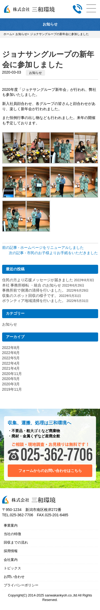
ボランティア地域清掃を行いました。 (34, 300)
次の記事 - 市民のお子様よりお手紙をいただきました (53, 253)
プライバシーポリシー (21, 585)
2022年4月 (11, 363)
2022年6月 (11, 353)
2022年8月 (11, 347)
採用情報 (11, 551)
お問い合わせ (14, 577)
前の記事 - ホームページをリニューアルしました (43, 247)
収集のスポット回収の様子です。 (30, 295)
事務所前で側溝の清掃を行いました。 (34, 290)
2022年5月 (11, 358)
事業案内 (11, 525)
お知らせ (35, 73)
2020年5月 (11, 379)
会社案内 (11, 560)
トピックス (12, 568)
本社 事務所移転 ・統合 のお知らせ (31, 285)
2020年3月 (11, 384)
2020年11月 (12, 374)
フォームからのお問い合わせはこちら (50, 470)
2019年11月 (12, 389)
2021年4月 (11, 368)
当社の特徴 (12, 534)
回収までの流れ (16, 542)
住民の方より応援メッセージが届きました (37, 280)
